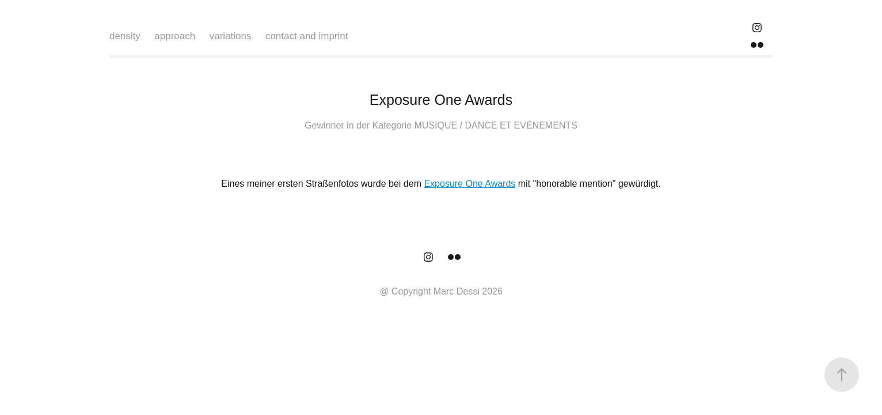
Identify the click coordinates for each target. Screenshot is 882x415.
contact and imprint (306, 36)
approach (174, 36)
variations (231, 36)
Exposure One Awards (469, 183)
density (124, 36)
